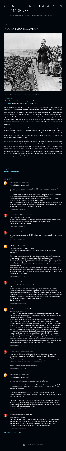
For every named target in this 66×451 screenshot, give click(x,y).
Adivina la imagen (14, 171)
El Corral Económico (15, 182)
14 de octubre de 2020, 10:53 (18, 345)
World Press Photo (39, 15)
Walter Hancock (10, 101)
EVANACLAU (13, 245)
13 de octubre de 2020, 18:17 (18, 303)
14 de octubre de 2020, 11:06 (18, 368)
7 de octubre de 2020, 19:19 (17, 209)
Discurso (8, 103)
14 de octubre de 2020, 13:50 (18, 409)
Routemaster (37, 101)
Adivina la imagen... (22, 15)
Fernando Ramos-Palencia (17, 214)
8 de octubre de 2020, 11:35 (17, 226)
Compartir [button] (7, 169)
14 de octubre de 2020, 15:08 (18, 428)
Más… (50, 15)
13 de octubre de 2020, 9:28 (17, 240)
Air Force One (8, 98)
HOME (12, 15)
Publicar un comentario (12, 432)
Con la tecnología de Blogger (33, 444)
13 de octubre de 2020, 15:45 (18, 276)
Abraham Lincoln (26, 103)
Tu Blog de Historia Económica (18, 308)
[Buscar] (61, 6)
